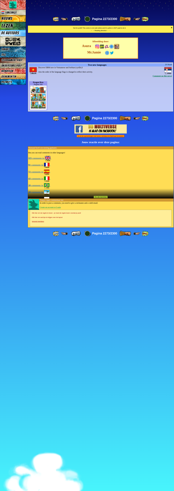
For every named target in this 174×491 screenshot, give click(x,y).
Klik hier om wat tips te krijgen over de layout (47, 468)
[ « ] (76, 19)
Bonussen (7, 71)
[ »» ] (145, 19)
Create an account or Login (50, 458)
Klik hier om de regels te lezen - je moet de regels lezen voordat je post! (56, 464)
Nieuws (6, 18)
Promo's (6, 82)
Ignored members (38, 472)
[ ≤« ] (64, 19)
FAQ (3, 54)
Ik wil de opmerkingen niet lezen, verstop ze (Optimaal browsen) (100, 387)
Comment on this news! (162, 327)
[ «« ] (56, 19)
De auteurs (10, 33)
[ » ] (125, 19)
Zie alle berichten (101, 448)
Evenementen (8, 76)
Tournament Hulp (11, 60)
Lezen (7, 26)
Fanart (5, 49)
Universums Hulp (11, 65)
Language (9, 12)
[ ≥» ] (137, 19)
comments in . (39, 409)
